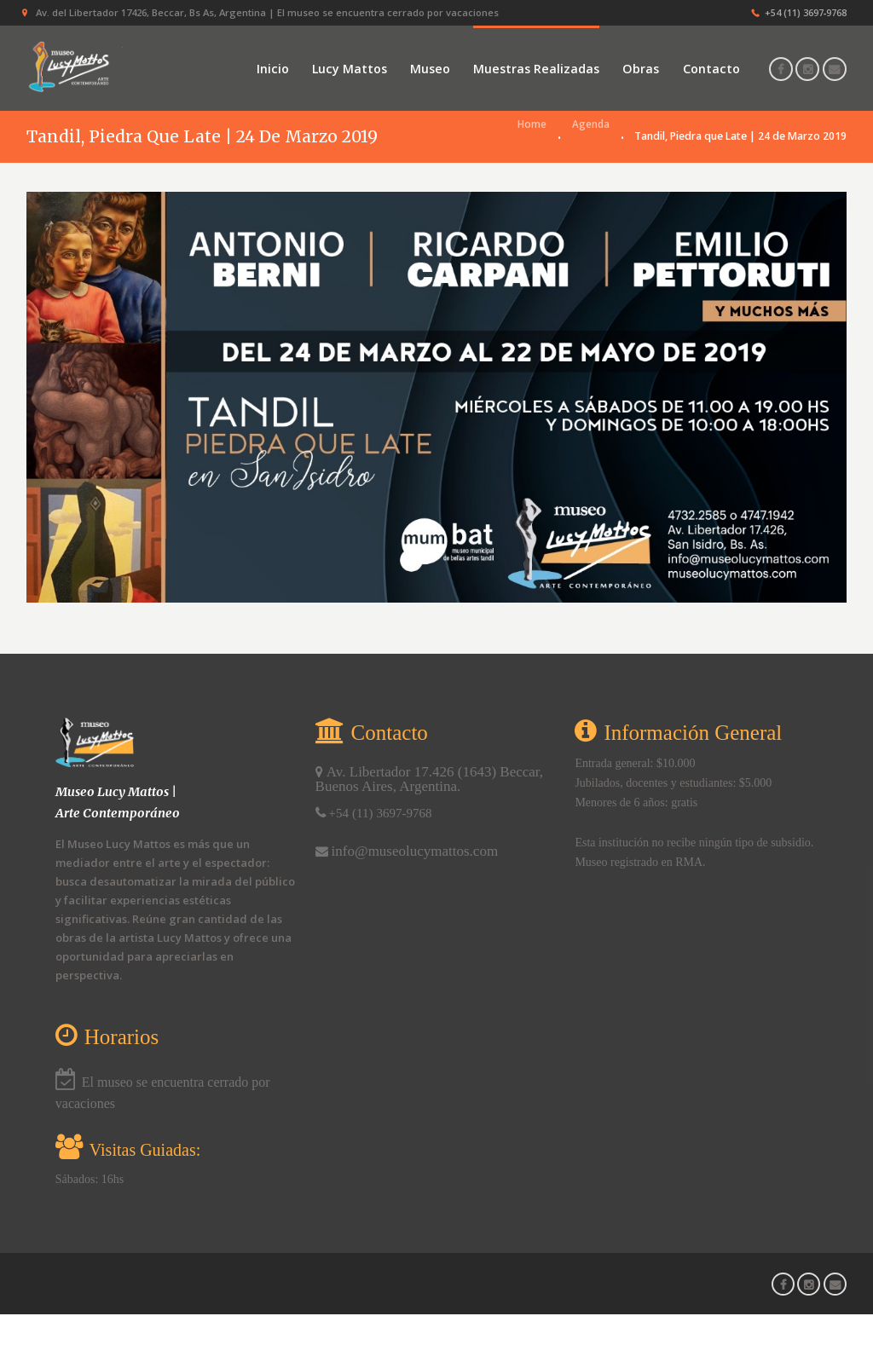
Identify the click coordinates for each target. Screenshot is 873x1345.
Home (531, 166)
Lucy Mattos (349, 69)
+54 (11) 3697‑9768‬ (806, 12)
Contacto (711, 69)
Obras (640, 69)
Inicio (273, 69)
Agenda (590, 166)
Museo (430, 69)
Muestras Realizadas (536, 69)
